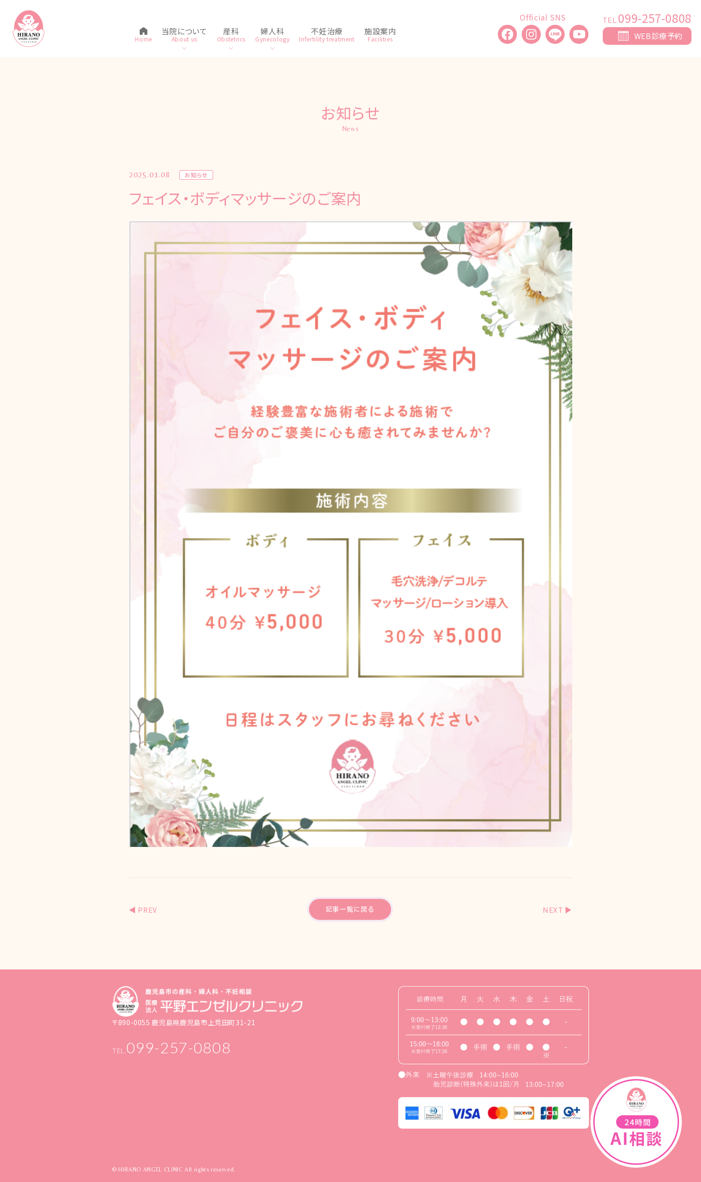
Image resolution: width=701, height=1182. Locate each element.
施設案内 (380, 32)
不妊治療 (327, 32)
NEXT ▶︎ (557, 909)
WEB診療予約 (658, 35)
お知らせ (196, 175)
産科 (231, 32)
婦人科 (272, 32)
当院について (184, 32)
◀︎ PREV (143, 909)
